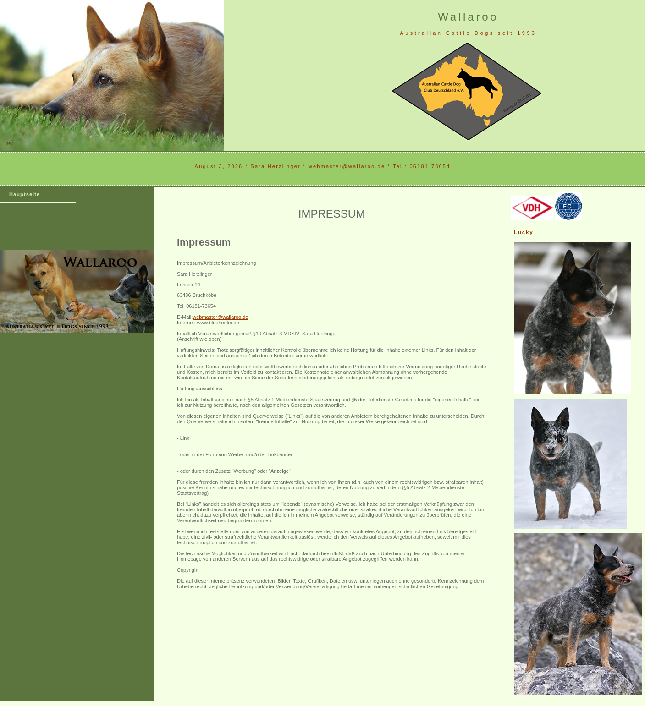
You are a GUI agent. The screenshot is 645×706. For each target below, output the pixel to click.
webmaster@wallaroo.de (220, 317)
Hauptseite (24, 194)
